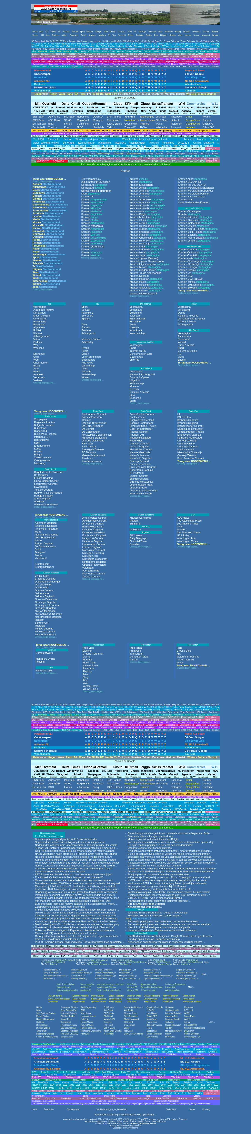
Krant (91, 193)
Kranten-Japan (144, 255)
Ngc (98, 46)
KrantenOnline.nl (44, 566)
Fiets (179, 647)
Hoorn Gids (136, 440)
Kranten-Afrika (144, 187)
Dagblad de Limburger (190, 428)
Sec (176, 44)
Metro (140, 44)
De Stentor (88, 428)
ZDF (155, 151)
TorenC (173, 159)
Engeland (146, 532)
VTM (207, 151)
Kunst (37, 448)
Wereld (182, 342)
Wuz (213, 41)
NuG (137, 41)
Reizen (201, 156)
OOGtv (104, 46)
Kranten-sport (192, 178)
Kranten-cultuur (144, 223)
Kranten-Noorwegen (196, 261)
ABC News (183, 517)
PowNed (111, 159)
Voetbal (85, 309)
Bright (77, 46)
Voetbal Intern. (91, 686)
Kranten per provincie (194, 208)
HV (135, 44)
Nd (100, 41)
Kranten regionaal (51, 573)
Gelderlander (42, 593)
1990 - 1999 (168, 67)
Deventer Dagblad (92, 529)
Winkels (159, 154)
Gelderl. (72, 41)
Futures (162, 54)
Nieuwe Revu (90, 665)
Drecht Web (41, 587)
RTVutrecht (167, 46)
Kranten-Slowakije (146, 287)
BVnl (96, 156)
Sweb (181, 44)
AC (42, 44)
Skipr (170, 49)
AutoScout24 (166, 51)
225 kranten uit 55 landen (95, 181)
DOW (140, 54)
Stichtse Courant (139, 478)
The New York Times (188, 532)
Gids (70, 151)
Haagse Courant (139, 431)
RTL (172, 44)
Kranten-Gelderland (196, 223)
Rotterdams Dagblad (141, 469)
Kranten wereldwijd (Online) (193, 193)
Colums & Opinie (139, 377)
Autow (57, 44)
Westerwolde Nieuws (46, 504)
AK (33, 46)
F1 (33, 49)
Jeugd (141, 156)
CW (208, 44)
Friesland (83, 56)
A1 (65, 154)
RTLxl (100, 161)
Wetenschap (88, 374)
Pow (157, 41)
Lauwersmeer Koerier (46, 480)
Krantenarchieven (139, 196)
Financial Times (138, 541)
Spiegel (161, 151)
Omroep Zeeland (139, 461)
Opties (155, 54)
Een (202, 151)
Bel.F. (170, 54)
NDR (142, 151)
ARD (132, 151)
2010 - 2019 (192, 67)
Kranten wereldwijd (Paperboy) (195, 190)
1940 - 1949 (107, 67)
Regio (84, 350)
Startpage (213, 159)
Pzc (161, 41)
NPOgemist (165, 161)
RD (167, 44)
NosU (113, 41)
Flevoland (138, 46)
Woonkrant (136, 330)
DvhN (52, 41)
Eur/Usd (199, 54)
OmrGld (156, 46)
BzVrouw (69, 159)
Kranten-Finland (145, 234)
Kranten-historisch (146, 240)
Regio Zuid (193, 411)
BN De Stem (184, 417)
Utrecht (135, 56)
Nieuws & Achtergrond (142, 374)
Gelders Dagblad (44, 596)
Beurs (37, 41)
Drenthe (129, 46)
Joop (90, 41)
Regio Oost (98, 411)
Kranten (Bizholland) (93, 246)
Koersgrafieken (58, 54)
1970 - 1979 (143, 67)
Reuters (134, 520)
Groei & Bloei (184, 650)
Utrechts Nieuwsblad (141, 481)
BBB (66, 156)
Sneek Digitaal (42, 498)
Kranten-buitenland (146, 217)
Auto (36, 368)
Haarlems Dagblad (140, 437)
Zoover (204, 49)
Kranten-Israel (144, 252)
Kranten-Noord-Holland (198, 228)
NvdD (149, 44)
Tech (84, 324)
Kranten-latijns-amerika (149, 264)
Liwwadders (41, 486)
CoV (83, 46)
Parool (151, 41)
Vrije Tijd (134, 359)
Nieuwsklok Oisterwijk (189, 452)
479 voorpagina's (91, 178)
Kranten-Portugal (194, 267)
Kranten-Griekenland (147, 237)
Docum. (108, 156)
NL (63, 56)
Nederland (183, 339)
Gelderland (124, 56)
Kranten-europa (144, 228)
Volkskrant (41, 558)
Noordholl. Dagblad (140, 458)
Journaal (71, 161)
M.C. (167, 156)
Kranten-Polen (144, 281)
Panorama (88, 668)
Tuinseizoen (136, 653)
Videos (44, 67)
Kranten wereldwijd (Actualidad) (196, 187)
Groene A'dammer (93, 653)
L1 (213, 46)
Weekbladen (98, 645)
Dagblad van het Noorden (48, 472)
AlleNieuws (49, 56)
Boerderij (86, 44)
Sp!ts (38, 549)
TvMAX (181, 159)
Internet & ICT (42, 436)
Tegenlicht (163, 159)
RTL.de (149, 151)
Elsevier (87, 650)
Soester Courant (139, 475)
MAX (161, 156)
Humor (134, 156)
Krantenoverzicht (139, 275)
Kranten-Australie (147, 205)
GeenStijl (125, 156)
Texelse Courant (43, 489)
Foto (132, 394)
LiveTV (80, 161)
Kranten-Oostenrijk (195, 264)
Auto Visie (88, 647)
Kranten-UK (191, 272)
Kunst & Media (186, 345)
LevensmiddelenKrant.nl (143, 293)
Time (182, 49)
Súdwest (120, 46)
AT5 (186, 46)
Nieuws (38, 49)
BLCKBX (73, 156)
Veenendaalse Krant (93, 455)
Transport (190, 49)
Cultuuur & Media (139, 392)
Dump (51, 49)
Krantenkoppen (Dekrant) (143, 258)
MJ (145, 44)
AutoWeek (200, 51)
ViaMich (105, 51)
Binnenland (39, 321)
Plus (79, 49)
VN (201, 41)
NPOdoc (69, 46)
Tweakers (189, 44)
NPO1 (87, 161)
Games (85, 327)
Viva (85, 683)
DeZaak (215, 51)
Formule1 (36, 67)
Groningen (71, 56)
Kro (156, 156)
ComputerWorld (45, 652)
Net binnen (39, 312)
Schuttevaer (41, 622)
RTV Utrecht (89, 446)
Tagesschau (170, 151)
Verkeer (37, 380)
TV (33, 159)
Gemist (130, 159)
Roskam (39, 619)
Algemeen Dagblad (145, 342)
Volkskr (206, 41)
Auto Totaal (136, 647)
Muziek (173, 156)
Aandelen (38, 374)
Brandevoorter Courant (190, 425)
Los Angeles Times (187, 523)
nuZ (141, 41)
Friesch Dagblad (43, 478)
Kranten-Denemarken (148, 225)
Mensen (134, 386)
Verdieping (184, 309)
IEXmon (35, 54)
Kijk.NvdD (139, 159)
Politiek (37, 330)
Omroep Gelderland (93, 440)
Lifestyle (134, 327)
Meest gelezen (41, 315)
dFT (61, 41)
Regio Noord (50, 469)
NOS (64, 67)
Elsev (65, 41)
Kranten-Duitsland (195, 252)
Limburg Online (186, 443)
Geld (36, 356)
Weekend (38, 347)
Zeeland (198, 46)
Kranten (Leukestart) (141, 184)
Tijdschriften (146, 645)
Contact (86, 420)
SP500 (147, 54)
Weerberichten (138, 333)
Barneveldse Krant (92, 526)
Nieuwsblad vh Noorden (48, 613)
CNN (137, 151)
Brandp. (59, 159)
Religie (38, 454)
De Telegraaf (145, 304)
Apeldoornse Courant (94, 414)
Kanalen (215, 67)
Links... (52, 667)
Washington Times (187, 541)
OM (111, 49)
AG (45, 44)
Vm (197, 41)
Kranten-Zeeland (194, 234)
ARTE (186, 161)
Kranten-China (144, 220)
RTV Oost (87, 443)
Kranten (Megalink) (92, 225)
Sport (153, 49)
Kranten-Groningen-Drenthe (189, 213)
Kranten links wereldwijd (191, 196)
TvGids (63, 151)
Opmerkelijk (88, 365)
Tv (218, 46)
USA (193, 515)
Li (97, 41)
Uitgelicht (135, 380)
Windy (215, 154)
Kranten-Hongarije (146, 243)
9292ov (118, 49)
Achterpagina (185, 324)
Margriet (71, 49)
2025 (40, 56)
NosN (146, 49)
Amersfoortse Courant (142, 414)
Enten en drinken (91, 356)
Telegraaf (175, 41)
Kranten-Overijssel (195, 220)
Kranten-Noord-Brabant (198, 237)
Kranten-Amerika (146, 190)
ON (145, 41)
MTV (90, 51)
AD (33, 41)
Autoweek (135, 650)
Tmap (112, 54)
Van (196, 44)
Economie (39, 353)
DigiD (51, 151)
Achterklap (87, 342)
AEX (80, 54)
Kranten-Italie (192, 258)
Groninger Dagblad (45, 602)
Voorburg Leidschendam (143, 490)
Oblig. (177, 54)
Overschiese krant (140, 464)
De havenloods (43, 584)
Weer (36, 345)
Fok (115, 44)
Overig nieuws (42, 460)
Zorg (217, 44)
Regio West (146, 411)
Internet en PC (138, 350)
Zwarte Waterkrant (45, 634)
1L (33, 44)
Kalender (57, 67)
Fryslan (111, 46)
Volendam (88, 567)
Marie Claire (89, 662)
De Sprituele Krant (45, 546)
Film (118, 156)
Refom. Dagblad (44, 543)
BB (62, 44)
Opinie (181, 312)
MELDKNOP (211, 161)
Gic (78, 41)
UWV (57, 151)
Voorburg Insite (138, 487)
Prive (84, 49)
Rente (183, 54)
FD (56, 41)
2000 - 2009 (180, 67)
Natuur (181, 156)
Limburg (185, 56)
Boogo (55, 154)
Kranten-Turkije (193, 281)
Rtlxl (46, 46)
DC (97, 44)
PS (135, 54)
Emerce (108, 44)
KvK (57, 49)
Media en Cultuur (91, 339)
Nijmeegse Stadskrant (94, 437)
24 (39, 44)
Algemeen (39, 327)
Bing (164, 49)
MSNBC (181, 529)
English (182, 359)
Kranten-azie (143, 211)
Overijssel (113, 56)
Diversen (52, 650)
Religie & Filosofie (188, 315)
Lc (95, 41)
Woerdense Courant (141, 493)
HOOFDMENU (58, 161)
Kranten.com (185, 199)
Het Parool (193, 330)
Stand (50, 67)
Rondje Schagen (43, 495)
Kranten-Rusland (145, 284)
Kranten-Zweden (194, 287)
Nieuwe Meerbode (140, 452)
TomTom (96, 51)
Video (36, 339)
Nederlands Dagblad (46, 534)
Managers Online (45, 658)
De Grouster (41, 475)
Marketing (39, 463)
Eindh (102, 44)
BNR (79, 44)
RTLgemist (177, 161)
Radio (137, 161)
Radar (155, 159)
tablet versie (210, 56)
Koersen (72, 54)
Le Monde (135, 529)
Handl (69, 154)
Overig (85, 347)
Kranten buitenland (145, 515)
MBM (34, 51)
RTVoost (148, 46)
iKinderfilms (121, 161)
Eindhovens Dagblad (189, 434)
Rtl (206, 156)
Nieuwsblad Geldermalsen (97, 434)
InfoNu (85, 154)
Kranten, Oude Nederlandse (145, 272)
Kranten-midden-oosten (149, 270)
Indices (100, 54)
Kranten (94, 199)
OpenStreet (137, 51)
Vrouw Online (90, 688)
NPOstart (82, 151)
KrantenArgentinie (145, 202)
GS (131, 44)
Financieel (135, 321)
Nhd (103, 41)
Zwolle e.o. (88, 458)
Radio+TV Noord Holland (48, 492)
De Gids (134, 389)
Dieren (85, 353)
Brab (43, 41)
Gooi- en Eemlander (141, 428)
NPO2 (94, 161)
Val (189, 54)
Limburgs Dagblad (187, 446)
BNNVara (83, 156)
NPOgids (145, 161)
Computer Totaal (139, 656)
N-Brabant (174, 56)
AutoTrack (178, 51)
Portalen (45, 154)
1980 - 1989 (155, 67)
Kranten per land (194, 246)
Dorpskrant (94, 184)
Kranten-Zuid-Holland (197, 231)
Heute (180, 151)
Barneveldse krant (92, 417)
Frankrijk (145, 526)
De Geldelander (91, 431)
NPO (37, 46)
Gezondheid (88, 359)
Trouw (183, 41)
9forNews (36, 156)
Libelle (63, 49)
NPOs (119, 41)
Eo (114, 156)
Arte (47, 159)
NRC (129, 41)
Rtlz (100, 151)
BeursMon (45, 54)
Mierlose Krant (185, 449)
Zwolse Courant (91, 576)
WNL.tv (196, 159)
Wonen (85, 377)
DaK (93, 44)
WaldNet (39, 501)
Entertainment (138, 318)
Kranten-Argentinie (146, 199)
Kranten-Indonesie (146, 249)
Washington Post (186, 538)
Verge (176, 49)
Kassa (102, 159)
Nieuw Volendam (139, 455)
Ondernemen (40, 362)
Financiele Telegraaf (46, 528)
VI (200, 44)
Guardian (135, 544)
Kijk (42, 46)
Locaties (155, 51)
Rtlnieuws (92, 151)
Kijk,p (123, 159)
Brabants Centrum (187, 420)
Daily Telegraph (138, 538)
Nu (133, 41)
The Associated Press (189, 520)
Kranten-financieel (146, 231)
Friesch (121, 44)
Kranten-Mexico (145, 267)
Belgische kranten (44, 425)
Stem (73, 44)
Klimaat (37, 333)
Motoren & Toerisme (187, 656)
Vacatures (39, 377)
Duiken (133, 659)
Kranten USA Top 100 (190, 278)
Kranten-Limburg (194, 240)
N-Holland (144, 56)
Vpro (217, 156)
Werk (36, 359)
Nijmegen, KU (90, 555)
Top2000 (35, 154)
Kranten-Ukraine (145, 290)
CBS (45, 49)
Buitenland (39, 324)
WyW (188, 159)
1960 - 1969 (131, 67)
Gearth (113, 51)
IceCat (77, 154)
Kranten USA (185, 275)
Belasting (36, 151)
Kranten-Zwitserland (196, 284)
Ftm (107, 54)
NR (124, 41)
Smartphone (211, 54)
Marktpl (105, 49)
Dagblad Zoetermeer (141, 422)
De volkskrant (146, 368)
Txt (75, 151)
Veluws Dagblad (44, 628)
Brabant (206, 46)
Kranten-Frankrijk (194, 255)
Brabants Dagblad (187, 422)
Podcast (38, 342)
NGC (202, 161)
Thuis (84, 368)
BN (59, 56)
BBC (186, 151)
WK (198, 49)
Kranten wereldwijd (140, 517)
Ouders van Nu (185, 659)
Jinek (96, 159)
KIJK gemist (113, 151)
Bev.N (52, 159)
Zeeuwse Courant (45, 631)
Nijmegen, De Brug (93, 553)
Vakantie (86, 371)
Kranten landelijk (51, 520)
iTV (141, 49)
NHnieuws (178, 46)
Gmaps (120, 51)
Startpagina (180, 154)
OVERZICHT (43, 161)
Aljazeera (125, 151)
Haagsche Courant (92, 538)
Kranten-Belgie (144, 214)
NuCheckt (87, 362)
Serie (211, 156)
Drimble (96, 49)
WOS (203, 44)
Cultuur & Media (187, 321)
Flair (90, 49)
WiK (57, 46)
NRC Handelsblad (45, 537)
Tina (85, 680)
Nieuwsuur (109, 161)
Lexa (92, 154)
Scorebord (87, 315)
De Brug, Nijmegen (92, 425)
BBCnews (194, 151)
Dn (47, 41)
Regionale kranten (44, 422)
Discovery (90, 46)
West (191, 46)
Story (85, 677)
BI (216, 41)
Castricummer (138, 417)
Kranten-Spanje (193, 270)
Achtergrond (88, 333)
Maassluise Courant (141, 449)
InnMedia (149, 156)
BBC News (136, 535)
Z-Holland (155, 56)
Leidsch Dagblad (139, 446)
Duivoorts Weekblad (93, 532)
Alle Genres (47, 156)
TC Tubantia (89, 452)
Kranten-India (143, 246)
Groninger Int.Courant (47, 605)
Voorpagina (39, 306)
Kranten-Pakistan (145, 278)
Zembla (204, 159)
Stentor (167, 41)
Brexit (36, 365)
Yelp (209, 51)
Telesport (135, 315)
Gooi (127, 44)
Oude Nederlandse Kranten (193, 202)
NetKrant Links (44, 670)
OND (155, 44)
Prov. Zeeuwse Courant (143, 467)
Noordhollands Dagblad (48, 616)
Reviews (86, 330)
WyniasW (194, 161)
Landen (169, 154)
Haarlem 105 (137, 434)
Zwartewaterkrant (91, 461)
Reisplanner (132, 49)
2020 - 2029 (204, 67)
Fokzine (40, 661)
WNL (62, 46)
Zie (212, 44)
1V (36, 44)
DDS (101, 156)
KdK (127, 54)
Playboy (87, 671)
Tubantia (191, 41)
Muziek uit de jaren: (92, 67)
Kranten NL (87, 196)
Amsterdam (184, 336)
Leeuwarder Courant (45, 483)
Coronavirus (40, 318)
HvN (91, 159)
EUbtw (44, 151)
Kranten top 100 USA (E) (192, 184)
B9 (61, 154)
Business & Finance (45, 433)
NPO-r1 (188, 156)
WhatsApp (196, 56)
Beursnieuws (41, 439)
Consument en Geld (141, 353)
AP (49, 44)
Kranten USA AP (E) (189, 181)
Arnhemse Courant (93, 523)
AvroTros (58, 156)
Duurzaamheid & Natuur (191, 318)
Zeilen (179, 662)
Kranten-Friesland (195, 217)
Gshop (128, 51)
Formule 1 (87, 312)
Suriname (135, 523)
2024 (34, 56)
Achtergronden (41, 336)
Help (34, 161)
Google (84, 41)
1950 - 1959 (119, 67)
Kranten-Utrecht (193, 225)
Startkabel (192, 154)
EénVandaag (80, 159)
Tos (131, 54)
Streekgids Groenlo (93, 449)
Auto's (133, 324)
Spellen (85, 318)
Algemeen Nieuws (43, 309)
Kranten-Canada (194, 249)
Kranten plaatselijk (98, 515)
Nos (108, 41)
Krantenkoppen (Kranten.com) (146, 261)
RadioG (161, 44)
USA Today (183, 535)
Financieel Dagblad (46, 525)
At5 (52, 44)
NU (80, 67)
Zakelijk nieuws (42, 457)
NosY (51, 46)
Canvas (214, 151)
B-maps (147, 51)
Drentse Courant (44, 590)
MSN (159, 49)
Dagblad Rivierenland (94, 422)
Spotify (83, 51)
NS (124, 49)
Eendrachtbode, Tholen (143, 425)
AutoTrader (189, 51)
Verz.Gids (205, 154)
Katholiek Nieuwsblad (189, 437)
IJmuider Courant (139, 443)
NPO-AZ (154, 161)
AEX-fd (92, 54)
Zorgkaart (213, 49)
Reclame (149, 154)
